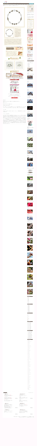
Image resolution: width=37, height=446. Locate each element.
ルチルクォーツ (29, 383)
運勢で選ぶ (16, 4)
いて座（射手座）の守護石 (30, 336)
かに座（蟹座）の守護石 (29, 333)
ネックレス (9, 4)
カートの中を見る (31, 3)
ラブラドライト (29, 382)
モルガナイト (29, 380)
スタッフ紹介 (22, 416)
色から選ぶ (28, 65)
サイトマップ (28, 416)
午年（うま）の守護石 (29, 326)
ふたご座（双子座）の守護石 (30, 332)
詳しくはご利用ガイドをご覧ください (30, 392)
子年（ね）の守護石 (29, 322)
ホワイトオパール (29, 350)
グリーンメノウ (29, 354)
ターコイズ (28, 363)
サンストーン (29, 358)
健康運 (28, 300)
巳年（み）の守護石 (29, 325)
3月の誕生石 (28, 306)
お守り (28, 302)
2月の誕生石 (28, 305)
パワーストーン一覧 (32, 4)
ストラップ (7, 4)
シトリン (28, 360)
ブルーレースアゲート (29, 372)
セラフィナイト (29, 362)
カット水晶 (28, 389)
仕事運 (28, 299)
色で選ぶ (21, 4)
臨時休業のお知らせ (24, 416)
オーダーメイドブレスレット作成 (30, 61)
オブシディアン (29, 351)
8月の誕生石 (28, 309)
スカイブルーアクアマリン (30, 341)
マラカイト (28, 378)
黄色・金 (28, 318)
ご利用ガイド (19, 416)
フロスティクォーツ (29, 374)
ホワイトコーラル (29, 369)
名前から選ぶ (29, 63)
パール (28, 367)
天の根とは (8, 3)
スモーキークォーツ (29, 361)
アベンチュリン (29, 343)
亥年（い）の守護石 (29, 329)
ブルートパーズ (29, 371)
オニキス (28, 349)
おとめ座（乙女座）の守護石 (30, 334)
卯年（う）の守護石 (29, 324)
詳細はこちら (15, 396)
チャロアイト (29, 365)
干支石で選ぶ (24, 4)
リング (14, 4)
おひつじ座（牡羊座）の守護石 (30, 331)
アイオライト (29, 340)
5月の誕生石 (28, 307)
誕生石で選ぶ (19, 4)
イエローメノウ (29, 347)
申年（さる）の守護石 (29, 327)
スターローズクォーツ (29, 387)
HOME (4, 3)
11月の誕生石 (29, 311)
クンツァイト (29, 356)
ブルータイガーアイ (29, 376)
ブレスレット (4, 4)
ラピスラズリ (29, 381)
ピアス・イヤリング (12, 4)
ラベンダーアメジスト (29, 345)
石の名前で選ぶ (29, 4)
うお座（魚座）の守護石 (29, 338)
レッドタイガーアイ (29, 385)
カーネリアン (29, 352)
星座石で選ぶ (26, 4)
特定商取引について (30, 416)
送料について (17, 416)
